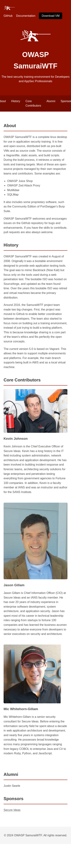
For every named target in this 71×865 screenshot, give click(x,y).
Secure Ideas (12, 810)
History (15, 101)
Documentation (26, 15)
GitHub (8, 15)
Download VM (51, 15)
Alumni (50, 101)
